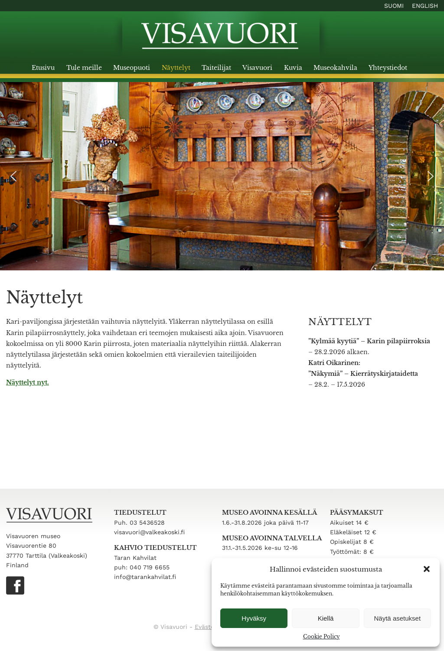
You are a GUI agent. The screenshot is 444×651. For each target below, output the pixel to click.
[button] (426, 569)
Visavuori (257, 68)
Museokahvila (335, 68)
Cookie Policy (321, 636)
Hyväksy (254, 618)
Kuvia (293, 68)
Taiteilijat (216, 68)
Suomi (394, 5)
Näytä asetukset (397, 618)
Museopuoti (131, 68)
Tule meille (84, 68)
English (425, 5)
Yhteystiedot (388, 68)
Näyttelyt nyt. (27, 382)
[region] (222, 176)
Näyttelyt (176, 68)
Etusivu (43, 68)
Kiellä (326, 618)
